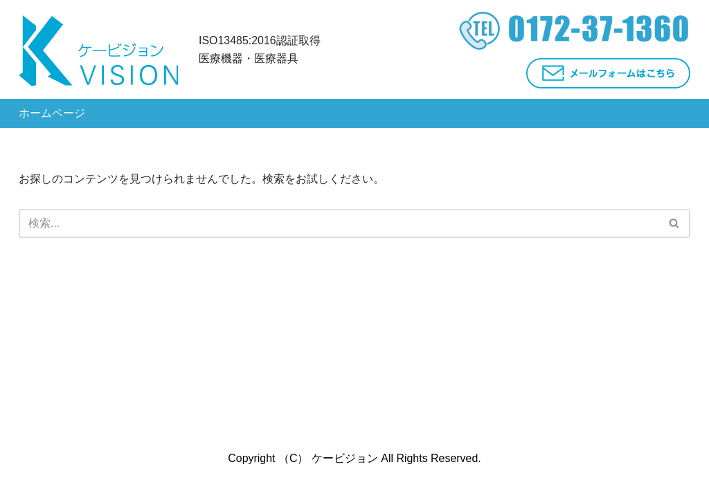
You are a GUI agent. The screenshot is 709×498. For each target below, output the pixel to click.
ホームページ (52, 113)
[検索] (674, 223)
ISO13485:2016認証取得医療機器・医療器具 (260, 49)
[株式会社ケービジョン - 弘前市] (98, 49)
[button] (674, 223)
